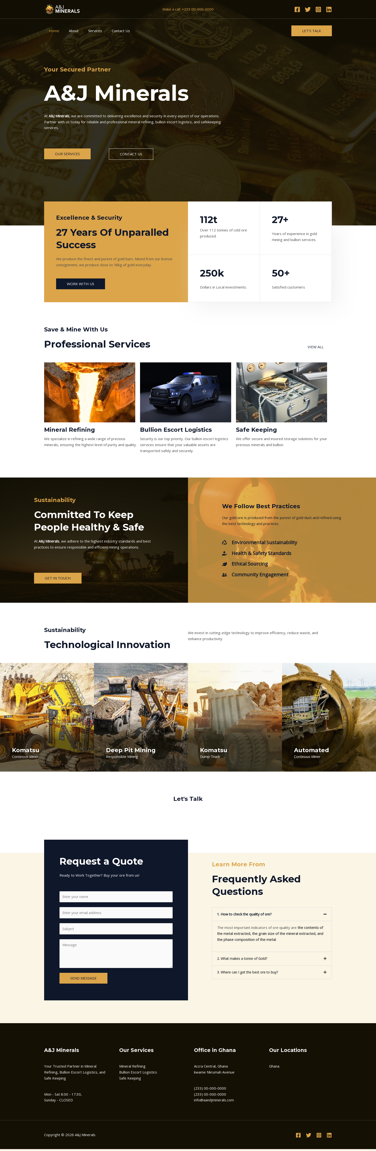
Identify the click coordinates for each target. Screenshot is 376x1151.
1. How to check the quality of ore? (245, 915)
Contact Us (112, 30)
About (70, 30)
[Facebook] (297, 9)
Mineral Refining (132, 1068)
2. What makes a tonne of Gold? (243, 959)
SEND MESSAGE (83, 979)
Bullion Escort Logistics (138, 1073)
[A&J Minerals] (62, 8)
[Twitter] (308, 9)
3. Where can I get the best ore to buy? (249, 972)
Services (89, 30)
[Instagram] (318, 9)
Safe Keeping (130, 1079)
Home (53, 30)
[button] (272, 915)
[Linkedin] (329, 9)
